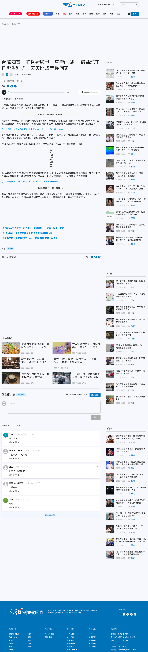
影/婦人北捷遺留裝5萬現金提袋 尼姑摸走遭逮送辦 (130, 346)
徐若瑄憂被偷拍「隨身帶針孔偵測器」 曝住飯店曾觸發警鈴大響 (130, 463)
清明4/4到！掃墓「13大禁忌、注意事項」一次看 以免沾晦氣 (75, 360)
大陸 (111, 14)
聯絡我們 (92, 640)
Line (131, 614)
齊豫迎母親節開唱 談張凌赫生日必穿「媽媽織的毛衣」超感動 (130, 437)
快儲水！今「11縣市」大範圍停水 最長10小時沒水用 (131, 161)
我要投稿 (92, 646)
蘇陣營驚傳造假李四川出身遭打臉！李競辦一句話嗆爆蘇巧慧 (129, 239)
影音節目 (48, 637)
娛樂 (84, 14)
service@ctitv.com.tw (127, 650)
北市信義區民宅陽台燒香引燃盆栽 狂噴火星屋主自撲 (131, 333)
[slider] (36, 92)
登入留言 (95, 395)
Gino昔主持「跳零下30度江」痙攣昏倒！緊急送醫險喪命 (131, 514)
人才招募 (70, 637)
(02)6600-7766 (122, 640)
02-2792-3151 (125, 647)
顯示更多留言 (51, 515)
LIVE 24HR (16, 14)
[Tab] (16, 425)
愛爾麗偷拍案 (33, 14)
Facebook (124, 614)
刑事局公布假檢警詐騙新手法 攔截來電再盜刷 (130, 321)
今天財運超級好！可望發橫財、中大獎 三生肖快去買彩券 (86, 345)
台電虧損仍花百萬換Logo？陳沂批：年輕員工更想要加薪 (130, 476)
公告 (90, 634)
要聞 (71, 14)
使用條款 (70, 640)
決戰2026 (48, 14)
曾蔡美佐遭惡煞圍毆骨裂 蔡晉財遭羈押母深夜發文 (130, 136)
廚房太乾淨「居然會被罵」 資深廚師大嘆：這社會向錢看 (35, 360)
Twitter (120, 614)
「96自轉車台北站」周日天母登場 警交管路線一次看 (131, 295)
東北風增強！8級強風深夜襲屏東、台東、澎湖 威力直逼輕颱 (131, 149)
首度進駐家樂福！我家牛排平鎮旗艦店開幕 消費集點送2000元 (130, 84)
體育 (91, 14)
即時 (57, 14)
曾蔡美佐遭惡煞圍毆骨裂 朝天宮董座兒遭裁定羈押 (130, 226)
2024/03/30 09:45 (14, 81)
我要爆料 (92, 643)
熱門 (64, 14)
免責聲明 (70, 646)
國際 (104, 14)
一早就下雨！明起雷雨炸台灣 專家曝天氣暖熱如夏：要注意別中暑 (86, 375)
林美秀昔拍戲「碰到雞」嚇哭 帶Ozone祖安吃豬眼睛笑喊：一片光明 (131, 540)
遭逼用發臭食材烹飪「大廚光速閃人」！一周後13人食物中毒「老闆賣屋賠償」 (35, 345)
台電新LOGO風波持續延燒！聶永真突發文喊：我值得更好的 (130, 213)
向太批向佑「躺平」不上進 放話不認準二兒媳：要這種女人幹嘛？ (130, 187)
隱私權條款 (71, 643)
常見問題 (92, 637)
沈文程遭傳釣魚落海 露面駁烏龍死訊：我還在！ (130, 450)
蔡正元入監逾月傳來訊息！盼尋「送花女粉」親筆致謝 (129, 174)
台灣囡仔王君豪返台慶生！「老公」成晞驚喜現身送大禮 (129, 527)
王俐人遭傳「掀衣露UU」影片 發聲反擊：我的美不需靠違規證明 (131, 200)
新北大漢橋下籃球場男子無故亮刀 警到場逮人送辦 (131, 308)
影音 (118, 14)
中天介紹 (70, 634)
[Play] (4, 92)
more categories (129, 14)
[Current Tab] (6, 425)
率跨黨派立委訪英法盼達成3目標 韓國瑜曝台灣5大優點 (131, 97)
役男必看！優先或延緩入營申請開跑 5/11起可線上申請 (130, 71)
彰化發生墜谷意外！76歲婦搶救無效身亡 (130, 398)
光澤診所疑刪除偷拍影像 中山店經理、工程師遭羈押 (130, 385)
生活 (98, 14)
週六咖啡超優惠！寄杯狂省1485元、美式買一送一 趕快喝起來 (35, 375)
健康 (29, 646)
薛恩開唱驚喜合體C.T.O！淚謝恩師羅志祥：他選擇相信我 (131, 488)
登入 (134, 14)
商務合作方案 (72, 649)
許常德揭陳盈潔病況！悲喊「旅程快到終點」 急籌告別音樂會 (130, 501)
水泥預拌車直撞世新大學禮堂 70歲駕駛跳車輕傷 (130, 372)
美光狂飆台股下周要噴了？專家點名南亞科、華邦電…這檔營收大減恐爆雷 (130, 110)
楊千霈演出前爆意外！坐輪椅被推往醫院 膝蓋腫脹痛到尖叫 (130, 553)
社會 (77, 14)
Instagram (127, 614)
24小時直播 (49, 634)
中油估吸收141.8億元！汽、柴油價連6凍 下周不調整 (131, 123)
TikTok (135, 614)
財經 (133, 115)
